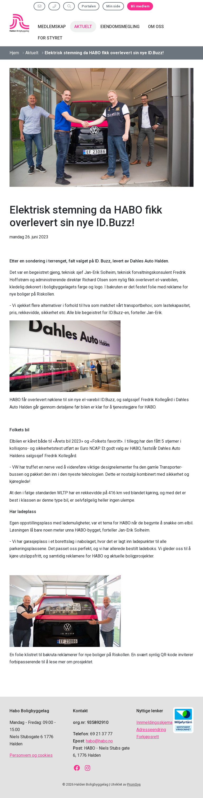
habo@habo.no (99, 740)
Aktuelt (83, 26)
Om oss (156, 26)
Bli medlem (140, 6)
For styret (50, 37)
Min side (113, 6)
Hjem (14, 52)
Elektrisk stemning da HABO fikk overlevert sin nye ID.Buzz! (104, 52)
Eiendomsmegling (120, 26)
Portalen (89, 6)
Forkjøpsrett (147, 736)
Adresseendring (151, 729)
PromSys (134, 784)
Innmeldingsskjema (154, 722)
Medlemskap (52, 26)
